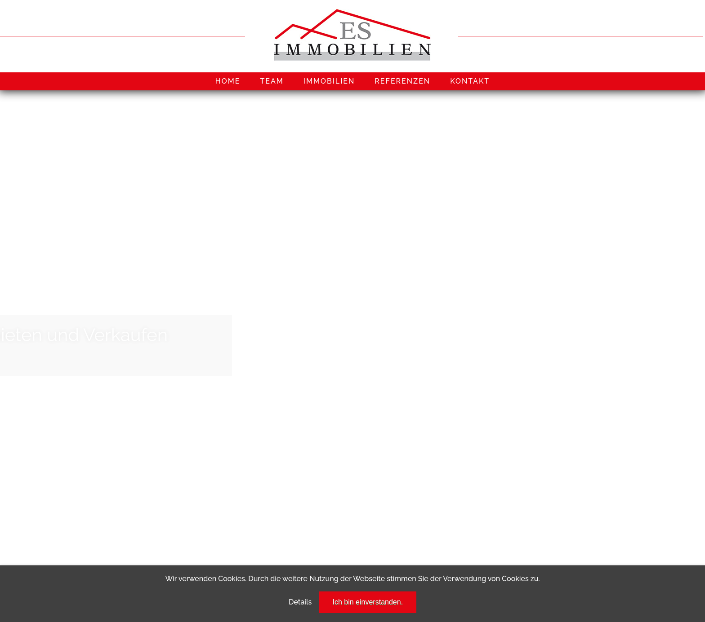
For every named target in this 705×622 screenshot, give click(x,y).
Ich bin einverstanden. (368, 602)
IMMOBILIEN (329, 81)
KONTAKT (470, 81)
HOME (228, 81)
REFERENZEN (402, 81)
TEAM (271, 81)
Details (300, 602)
